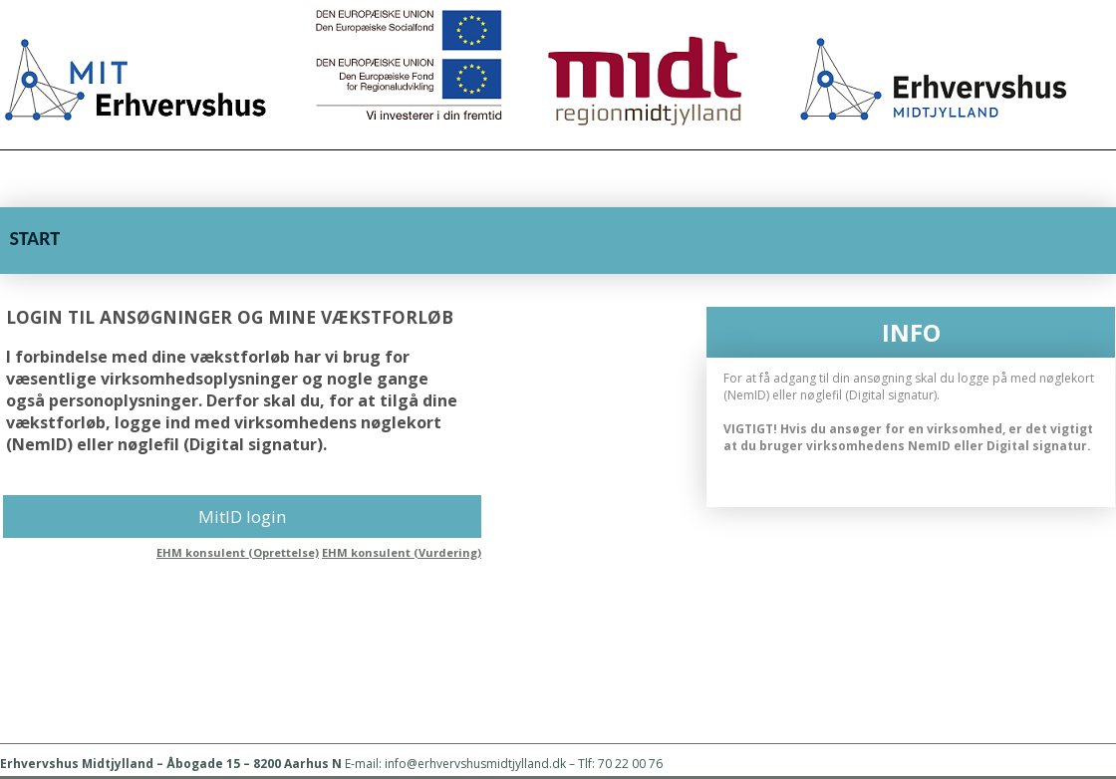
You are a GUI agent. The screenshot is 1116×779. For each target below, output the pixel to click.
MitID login (242, 516)
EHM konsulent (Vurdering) (401, 552)
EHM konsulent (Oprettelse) (237, 552)
